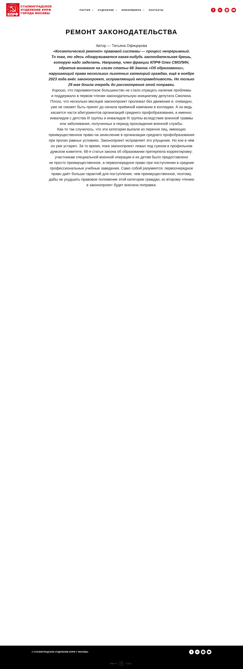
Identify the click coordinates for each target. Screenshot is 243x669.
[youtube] (233, 10)
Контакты (156, 10)
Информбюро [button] (132, 10)
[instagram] (227, 10)
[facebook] (213, 10)
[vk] (220, 10)
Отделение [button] (106, 10)
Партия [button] (85, 10)
